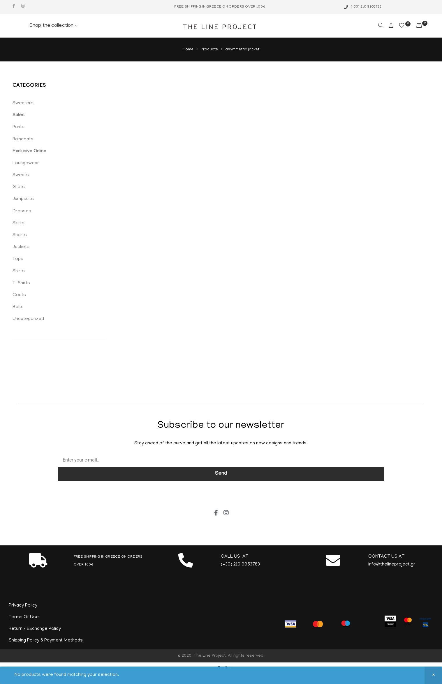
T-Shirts (21, 283)
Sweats (21, 175)
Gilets (19, 187)
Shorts (20, 235)
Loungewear (26, 163)
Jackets (21, 247)
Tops (18, 259)
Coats (19, 295)
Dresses (22, 211)
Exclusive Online (29, 151)
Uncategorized (28, 319)
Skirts (18, 223)
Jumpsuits (23, 199)
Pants (18, 127)
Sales (18, 115)
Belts (18, 307)
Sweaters (23, 103)
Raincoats (23, 139)
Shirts (19, 271)
